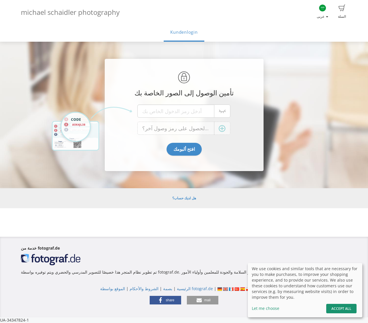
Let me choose (265, 308)
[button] (165, 300)
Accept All (341, 308)
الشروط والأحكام (144, 288)
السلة (342, 12)
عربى (322, 12)
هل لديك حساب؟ (184, 198)
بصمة (167, 288)
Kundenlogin (183, 32)
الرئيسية (183, 288)
